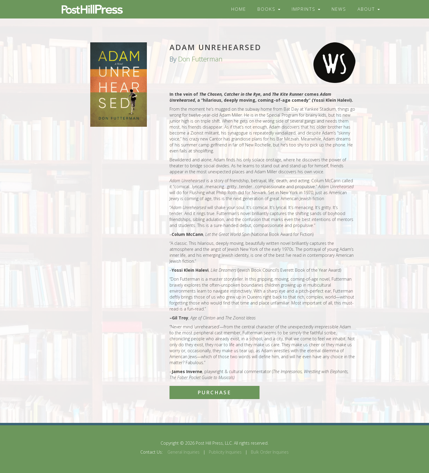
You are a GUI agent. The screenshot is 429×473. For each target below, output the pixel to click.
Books (268, 9)
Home (238, 9)
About (369, 9)
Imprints (306, 9)
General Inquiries (183, 452)
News (339, 9)
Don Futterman (200, 59)
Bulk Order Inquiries (270, 452)
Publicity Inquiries (225, 452)
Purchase (214, 392)
